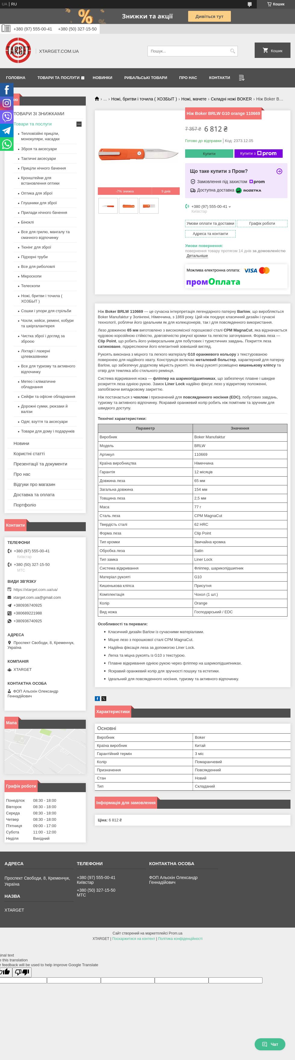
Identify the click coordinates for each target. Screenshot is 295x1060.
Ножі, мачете (193, 99)
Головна (15, 77)
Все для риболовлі (38, 266)
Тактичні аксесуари (38, 158)
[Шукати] (232, 51)
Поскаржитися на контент (133, 939)
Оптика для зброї (36, 193)
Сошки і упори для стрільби (46, 311)
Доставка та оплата (34, 494)
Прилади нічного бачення (44, 212)
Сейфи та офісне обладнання (48, 396)
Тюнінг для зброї (36, 247)
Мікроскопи (31, 276)
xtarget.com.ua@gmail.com (37, 597)
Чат (270, 1044)
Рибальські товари (145, 77)
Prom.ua (175, 933)
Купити (209, 153)
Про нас (188, 77)
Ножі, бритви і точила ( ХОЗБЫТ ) (144, 99)
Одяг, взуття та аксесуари (44, 421)
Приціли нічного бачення (43, 168)
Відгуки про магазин (34, 484)
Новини (21, 443)
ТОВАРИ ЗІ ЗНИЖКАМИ (39, 113)
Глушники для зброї (39, 203)
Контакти (219, 77)
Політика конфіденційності (180, 939)
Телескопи (30, 286)
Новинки (102, 77)
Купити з (258, 153)
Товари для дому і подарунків (48, 431)
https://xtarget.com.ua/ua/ (36, 589)
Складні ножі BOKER (231, 99)
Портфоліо (25, 504)
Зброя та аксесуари (39, 149)
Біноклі (27, 222)
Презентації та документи (40, 463)
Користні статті (29, 453)
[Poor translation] (22, 972)
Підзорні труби (34, 257)
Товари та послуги (58, 77)
